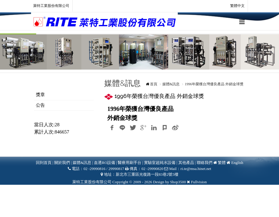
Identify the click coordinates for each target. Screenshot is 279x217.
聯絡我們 (204, 162)
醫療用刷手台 (129, 162)
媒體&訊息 (171, 84)
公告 (40, 105)
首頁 (153, 84)
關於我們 (62, 162)
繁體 (222, 162)
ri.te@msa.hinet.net (195, 168)
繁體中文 (234, 6)
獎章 (40, 94)
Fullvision (199, 182)
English (237, 162)
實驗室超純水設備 (160, 162)
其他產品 (186, 162)
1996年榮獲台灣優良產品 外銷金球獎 (214, 84)
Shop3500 (178, 182)
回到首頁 (44, 162)
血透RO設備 (105, 162)
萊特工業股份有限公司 (51, 6)
